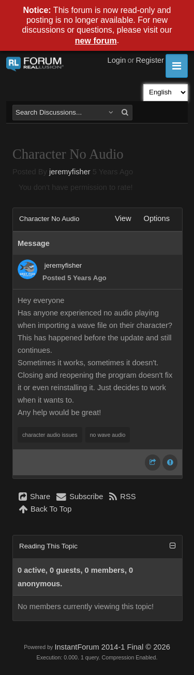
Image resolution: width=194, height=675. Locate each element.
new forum (96, 40)
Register (150, 60)
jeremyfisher (70, 172)
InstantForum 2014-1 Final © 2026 (112, 647)
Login (117, 60)
